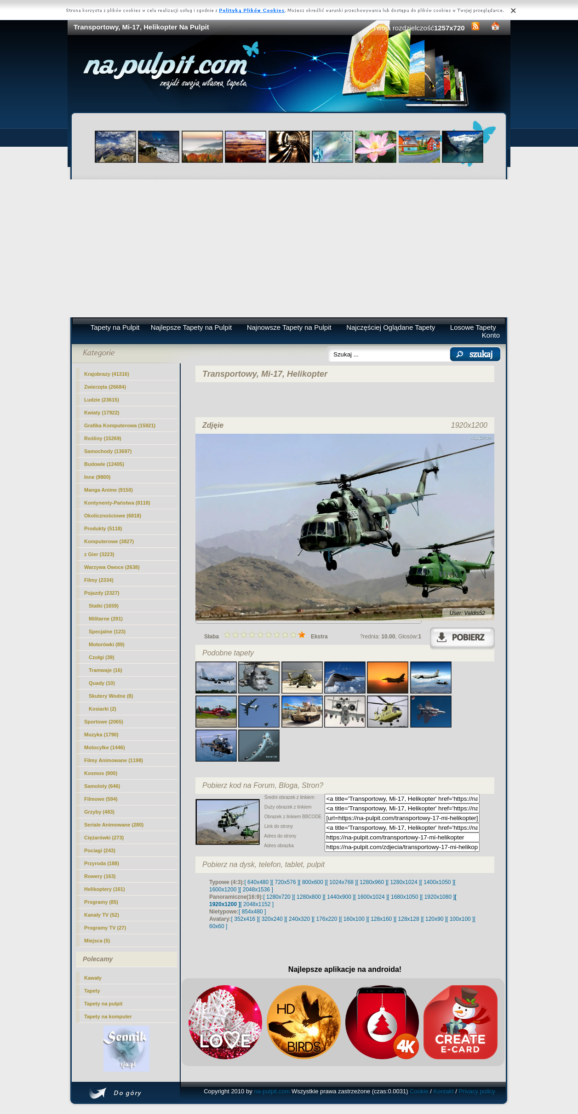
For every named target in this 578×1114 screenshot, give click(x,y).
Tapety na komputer (108, 1016)
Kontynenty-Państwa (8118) (117, 502)
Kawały (93, 978)
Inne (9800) (97, 477)
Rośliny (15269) (102, 438)
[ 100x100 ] (460, 919)
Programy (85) (101, 902)
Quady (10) (102, 683)
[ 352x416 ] (244, 919)
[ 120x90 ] (434, 919)
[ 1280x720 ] (278, 897)
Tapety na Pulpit (115, 327)
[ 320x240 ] (272, 919)
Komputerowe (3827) (109, 541)
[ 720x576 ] (285, 882)
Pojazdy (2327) (101, 593)
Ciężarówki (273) (104, 837)
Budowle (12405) (104, 464)
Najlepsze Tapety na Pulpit (191, 327)
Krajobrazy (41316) (106, 374)
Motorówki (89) (107, 644)
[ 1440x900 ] (339, 897)
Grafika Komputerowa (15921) (119, 425)
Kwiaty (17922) (101, 412)
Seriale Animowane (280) (113, 824)
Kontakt (443, 1091)
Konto (491, 335)
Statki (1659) (104, 606)
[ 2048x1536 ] (256, 889)
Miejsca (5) (97, 940)
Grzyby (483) (99, 812)
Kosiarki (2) (102, 709)
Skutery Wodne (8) (111, 696)
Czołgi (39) (101, 657)
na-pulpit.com (272, 1091)
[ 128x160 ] (381, 919)
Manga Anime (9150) (108, 490)
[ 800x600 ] (312, 882)
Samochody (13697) (108, 451)
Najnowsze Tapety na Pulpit (289, 327)
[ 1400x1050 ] (437, 882)
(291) (106, 618)
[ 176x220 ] (326, 919)
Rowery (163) (99, 876)
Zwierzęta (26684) (105, 387)
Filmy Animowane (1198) (113, 760)
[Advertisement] (289, 248)
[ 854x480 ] (252, 911)
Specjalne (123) (107, 631)
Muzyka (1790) (101, 734)
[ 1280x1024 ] (404, 882)
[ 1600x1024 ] (371, 897)
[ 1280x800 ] (308, 897)
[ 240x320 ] (299, 919)
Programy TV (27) (105, 927)
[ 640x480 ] (257, 882)
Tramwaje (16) (105, 670)
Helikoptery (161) (104, 889)
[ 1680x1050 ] (404, 897)
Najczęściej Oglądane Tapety (390, 327)
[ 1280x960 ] (372, 882)
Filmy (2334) (99, 580)
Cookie (419, 1091)
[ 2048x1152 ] (257, 904)
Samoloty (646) (102, 786)
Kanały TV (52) (101, 915)
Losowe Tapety (473, 327)
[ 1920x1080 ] (438, 897)
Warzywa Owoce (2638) (112, 567)
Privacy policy (476, 1091)
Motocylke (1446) (104, 747)
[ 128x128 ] (408, 919)
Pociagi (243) (99, 850)
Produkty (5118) (103, 528)
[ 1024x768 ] (341, 882)
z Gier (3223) (99, 554)
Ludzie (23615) (101, 399)
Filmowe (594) (101, 799)
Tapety (92, 990)
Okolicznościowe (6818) (112, 515)
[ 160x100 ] (353, 919)
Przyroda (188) (101, 863)
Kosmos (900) (100, 773)
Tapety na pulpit (103, 1003)
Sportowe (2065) (103, 721)
